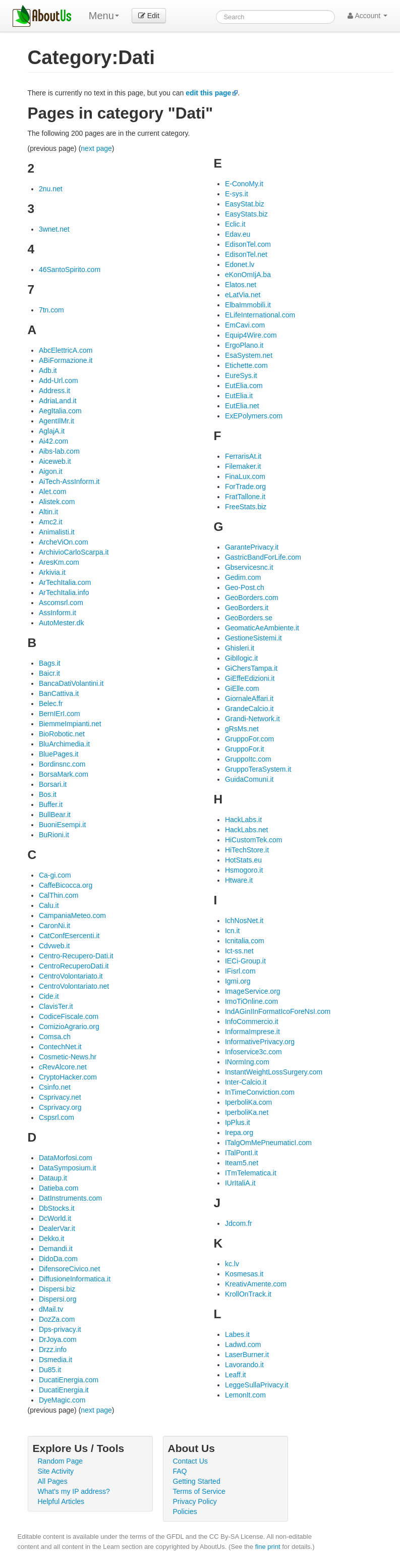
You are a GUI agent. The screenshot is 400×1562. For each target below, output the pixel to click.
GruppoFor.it (244, 749)
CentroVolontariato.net (74, 986)
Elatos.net (240, 285)
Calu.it (49, 905)
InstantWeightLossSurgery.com (273, 1072)
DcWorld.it (55, 1218)
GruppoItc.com (248, 759)
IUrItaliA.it (240, 1183)
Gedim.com (243, 577)
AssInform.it (57, 613)
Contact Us (190, 1461)
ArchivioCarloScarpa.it (74, 552)
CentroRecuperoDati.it (74, 966)
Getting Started (196, 1481)
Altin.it (48, 512)
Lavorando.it (244, 1365)
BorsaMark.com (63, 774)
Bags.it (50, 663)
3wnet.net (54, 229)
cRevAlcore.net (63, 1067)
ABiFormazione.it (66, 360)
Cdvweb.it (54, 946)
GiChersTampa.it (251, 668)
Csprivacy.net (60, 1097)
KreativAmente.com (256, 1284)
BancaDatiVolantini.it (71, 683)
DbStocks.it (57, 1208)
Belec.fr (51, 703)
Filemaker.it (243, 466)
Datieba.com (59, 1188)
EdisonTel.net (246, 254)
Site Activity (56, 1471)
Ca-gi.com (55, 875)
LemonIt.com (245, 1395)
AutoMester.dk (61, 623)
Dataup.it (53, 1178)
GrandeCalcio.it (249, 709)
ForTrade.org (245, 486)
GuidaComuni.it (249, 779)
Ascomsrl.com (61, 603)
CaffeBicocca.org (65, 885)
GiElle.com (242, 688)
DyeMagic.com (62, 1400)
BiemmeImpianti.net (70, 724)
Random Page (60, 1461)
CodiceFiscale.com (68, 1016)
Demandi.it (56, 1249)
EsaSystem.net (248, 355)
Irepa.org (239, 1132)
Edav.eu (237, 234)
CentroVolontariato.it (71, 976)
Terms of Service (199, 1491)
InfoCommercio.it (251, 1021)
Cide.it (49, 996)
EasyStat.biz (244, 204)
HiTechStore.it (247, 850)
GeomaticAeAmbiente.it (262, 628)
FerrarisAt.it (243, 456)
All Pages (53, 1481)
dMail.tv (51, 1309)
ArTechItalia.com (65, 582)
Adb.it (48, 370)
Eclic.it (235, 224)
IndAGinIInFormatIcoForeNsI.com (277, 1011)
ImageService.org (252, 991)
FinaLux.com (245, 476)
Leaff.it (235, 1375)
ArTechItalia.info (64, 592)
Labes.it (237, 1334)
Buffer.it (51, 804)
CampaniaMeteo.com (72, 915)
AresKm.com (59, 562)
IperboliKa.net (246, 1112)
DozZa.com (57, 1319)
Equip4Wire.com (251, 335)
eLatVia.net (243, 295)
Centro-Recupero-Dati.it (76, 956)
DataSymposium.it (67, 1168)
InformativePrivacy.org (260, 1042)
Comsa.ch (55, 1037)
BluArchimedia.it (64, 744)
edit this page (208, 93)
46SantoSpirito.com (69, 269)
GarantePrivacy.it (251, 547)
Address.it (54, 391)
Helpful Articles (61, 1501)
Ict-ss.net (239, 951)
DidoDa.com (58, 1259)
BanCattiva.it (59, 693)
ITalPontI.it (241, 1153)
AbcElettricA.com (66, 350)
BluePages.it (59, 754)
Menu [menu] (104, 15)
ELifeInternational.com (260, 315)
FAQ (180, 1471)
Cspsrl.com (56, 1117)
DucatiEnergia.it (64, 1390)
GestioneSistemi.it (253, 638)
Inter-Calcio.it (245, 1082)
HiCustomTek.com (253, 840)
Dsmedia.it (55, 1360)
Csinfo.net (55, 1087)
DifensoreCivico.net (69, 1269)
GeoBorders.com (251, 598)
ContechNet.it (60, 1047)
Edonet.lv (239, 264)
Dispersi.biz (57, 1289)
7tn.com (51, 310)
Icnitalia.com (244, 941)
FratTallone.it (245, 497)
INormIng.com (247, 1062)
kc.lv (232, 1264)
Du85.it (50, 1370)
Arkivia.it (52, 572)
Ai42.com (53, 441)
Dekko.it (52, 1238)
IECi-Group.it (245, 961)
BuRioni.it (54, 835)
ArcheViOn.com (63, 542)
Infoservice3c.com (253, 1052)
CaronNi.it (54, 926)
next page (96, 148)
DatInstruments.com (70, 1198)
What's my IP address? (74, 1491)
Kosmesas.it (244, 1274)
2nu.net (51, 189)
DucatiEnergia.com (68, 1380)
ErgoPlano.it (244, 345)
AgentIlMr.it (56, 421)
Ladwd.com (243, 1344)
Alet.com (52, 492)
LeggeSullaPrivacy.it (257, 1385)
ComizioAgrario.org (69, 1026)
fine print (267, 1546)
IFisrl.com (240, 971)
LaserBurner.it (247, 1355)
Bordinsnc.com (62, 764)
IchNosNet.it (244, 921)
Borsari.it (53, 784)
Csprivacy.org (60, 1107)
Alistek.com (57, 502)
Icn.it (232, 931)
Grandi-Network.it (252, 719)
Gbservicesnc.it (249, 567)
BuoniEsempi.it (62, 825)
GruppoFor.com (249, 739)
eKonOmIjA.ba (248, 275)
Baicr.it (49, 673)
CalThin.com (59, 895)
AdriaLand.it (58, 401)
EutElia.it (239, 396)
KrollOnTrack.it (248, 1294)
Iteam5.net (241, 1163)
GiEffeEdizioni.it (250, 678)
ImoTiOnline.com (251, 1001)
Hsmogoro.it (244, 870)
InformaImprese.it (252, 1032)
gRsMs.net (242, 729)
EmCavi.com (245, 325)
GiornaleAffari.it (249, 698)
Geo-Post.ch (244, 587)
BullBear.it (55, 815)
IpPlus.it (237, 1122)
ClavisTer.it (56, 1006)
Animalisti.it (57, 532)
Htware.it (239, 880)
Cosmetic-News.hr (67, 1057)
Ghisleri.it (239, 648)
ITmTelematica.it (250, 1173)
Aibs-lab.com (59, 451)
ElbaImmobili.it (248, 305)
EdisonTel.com (248, 244)
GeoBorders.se (248, 618)
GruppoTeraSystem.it (258, 769)
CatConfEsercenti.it (69, 936)
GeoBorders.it (246, 608)
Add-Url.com (58, 380)
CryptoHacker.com (68, 1077)
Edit (148, 16)
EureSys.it (241, 375)
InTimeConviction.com (260, 1092)
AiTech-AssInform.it (69, 481)
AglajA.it (52, 431)
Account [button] (367, 16)
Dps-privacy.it (60, 1329)
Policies (185, 1511)
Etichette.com (246, 365)
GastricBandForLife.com (263, 557)
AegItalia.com (60, 411)
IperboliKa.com (248, 1102)
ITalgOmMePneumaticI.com (268, 1143)
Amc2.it (51, 522)
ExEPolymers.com (253, 416)
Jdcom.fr (238, 1223)
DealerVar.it (57, 1228)
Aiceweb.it (55, 461)
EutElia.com (244, 386)
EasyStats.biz (246, 214)
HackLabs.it (243, 820)
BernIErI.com (59, 714)
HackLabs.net (246, 830)
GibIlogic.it (241, 658)
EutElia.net (242, 406)
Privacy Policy (195, 1501)
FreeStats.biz (245, 507)
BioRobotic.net (62, 734)
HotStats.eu (243, 860)
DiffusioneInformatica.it (74, 1279)
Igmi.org (238, 981)
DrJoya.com (58, 1339)
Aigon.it (51, 471)
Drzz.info (53, 1349)
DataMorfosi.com (65, 1158)
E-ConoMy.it (244, 184)
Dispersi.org (58, 1299)
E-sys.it (236, 194)
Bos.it (47, 794)
